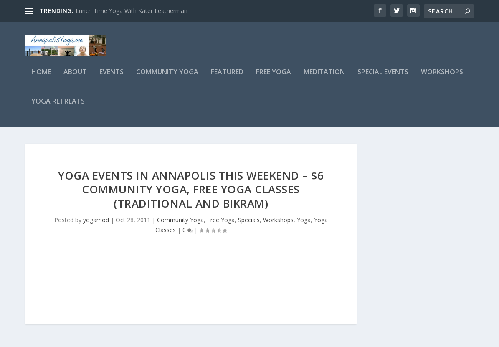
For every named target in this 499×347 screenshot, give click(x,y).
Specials (249, 225)
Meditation (324, 78)
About (75, 78)
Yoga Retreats (58, 107)
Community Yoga (167, 78)
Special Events (382, 78)
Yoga (304, 225)
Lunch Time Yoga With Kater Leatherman (131, 11)
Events (111, 78)
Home (41, 78)
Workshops (442, 78)
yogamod (96, 225)
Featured (227, 78)
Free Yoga (273, 78)
